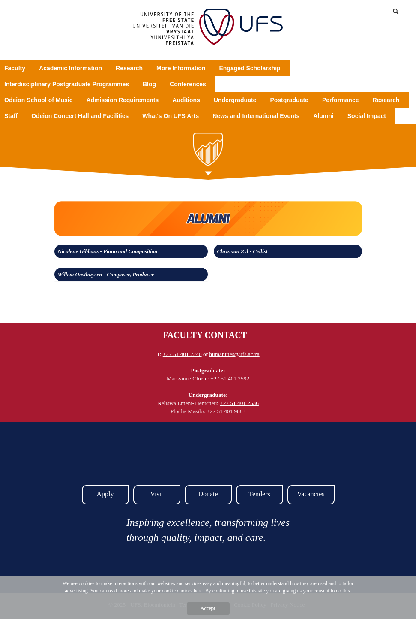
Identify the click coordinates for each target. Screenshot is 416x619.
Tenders (259, 494)
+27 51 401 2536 (239, 403)
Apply (105, 494)
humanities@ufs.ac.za (234, 354)
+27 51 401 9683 (226, 411)
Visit (156, 494)
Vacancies (311, 494)
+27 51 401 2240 (182, 354)
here (198, 591)
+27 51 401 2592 (229, 378)
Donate (208, 494)
